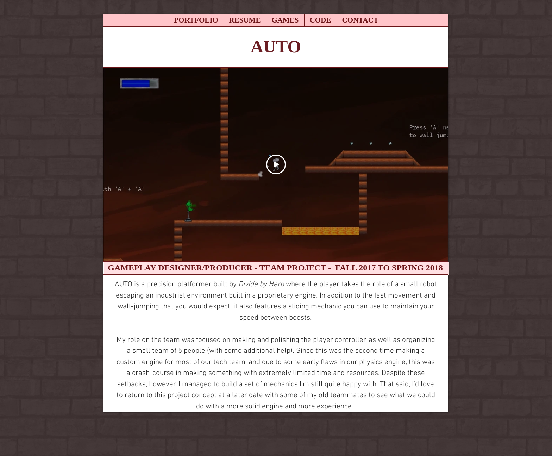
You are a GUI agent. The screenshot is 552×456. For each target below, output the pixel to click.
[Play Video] (276, 164)
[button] (285, 20)
